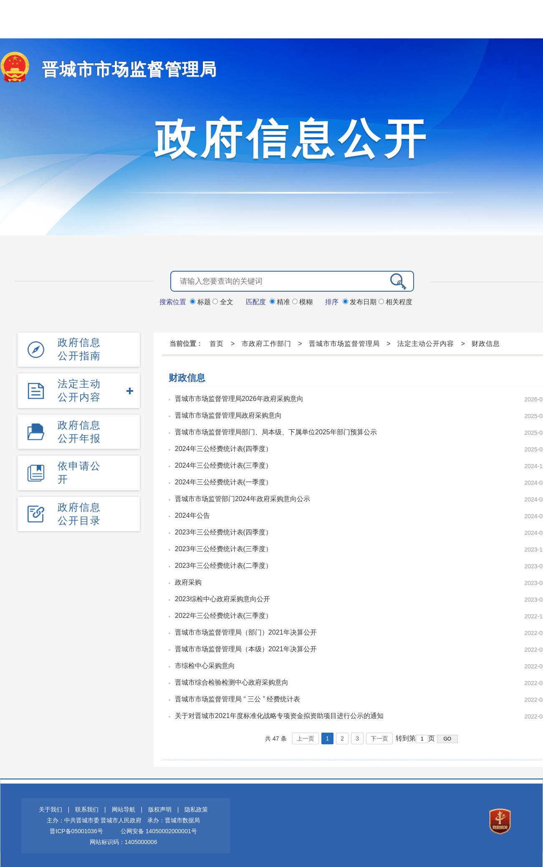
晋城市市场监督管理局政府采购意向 (228, 414)
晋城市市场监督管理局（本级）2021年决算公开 (246, 648)
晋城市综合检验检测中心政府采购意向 (231, 681)
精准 (281, 301)
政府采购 (188, 581)
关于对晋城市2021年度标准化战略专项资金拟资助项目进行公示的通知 (279, 714)
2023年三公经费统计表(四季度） (223, 531)
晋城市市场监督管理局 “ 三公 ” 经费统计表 (237, 698)
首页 (217, 342)
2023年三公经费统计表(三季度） (223, 548)
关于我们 (50, 808)
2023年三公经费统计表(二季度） (223, 564)
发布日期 (361, 301)
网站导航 (123, 808)
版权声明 (160, 808)
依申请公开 (79, 469)
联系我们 (86, 808)
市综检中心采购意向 (205, 664)
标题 (201, 301)
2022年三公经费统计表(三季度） (223, 614)
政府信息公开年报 (79, 429)
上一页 (305, 737)
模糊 (302, 301)
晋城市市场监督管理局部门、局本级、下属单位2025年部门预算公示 (276, 431)
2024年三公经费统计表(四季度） (223, 447)
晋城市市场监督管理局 (121, 69)
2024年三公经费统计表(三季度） (223, 464)
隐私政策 (196, 808)
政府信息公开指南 (79, 348)
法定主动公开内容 (79, 388)
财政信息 (486, 342)
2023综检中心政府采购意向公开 (222, 598)
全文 (222, 301)
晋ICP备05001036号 (76, 830)
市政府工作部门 (266, 342)
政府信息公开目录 (79, 510)
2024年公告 (192, 514)
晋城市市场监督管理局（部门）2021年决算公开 (246, 631)
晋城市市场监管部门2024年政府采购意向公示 (242, 498)
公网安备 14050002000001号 (159, 830)
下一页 (379, 737)
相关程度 (395, 301)
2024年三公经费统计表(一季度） (223, 481)
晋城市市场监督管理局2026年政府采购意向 (239, 397)
